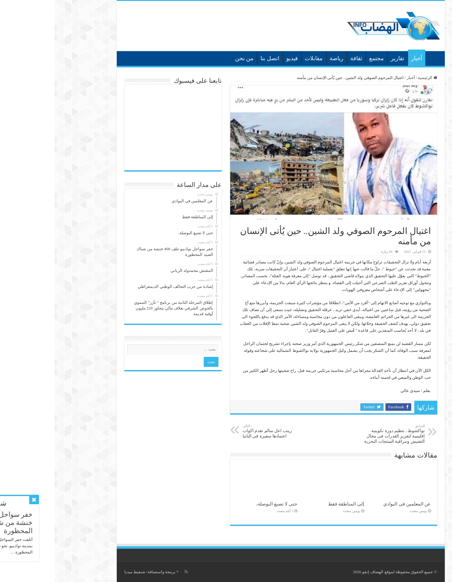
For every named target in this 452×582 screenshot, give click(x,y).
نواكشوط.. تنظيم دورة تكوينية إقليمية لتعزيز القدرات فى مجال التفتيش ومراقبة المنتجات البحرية (338, 434)
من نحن (189, 58)
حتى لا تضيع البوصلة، (222, 503)
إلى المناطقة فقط (291, 503)
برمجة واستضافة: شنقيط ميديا (95, 571)
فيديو (237, 58)
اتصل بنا (215, 58)
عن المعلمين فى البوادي (352, 503)
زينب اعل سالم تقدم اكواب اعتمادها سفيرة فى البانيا (220, 431)
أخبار (362, 58)
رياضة (282, 58)
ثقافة (302, 58)
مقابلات (259, 58)
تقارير (343, 58)
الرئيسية (379, 57)
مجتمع (322, 58)
